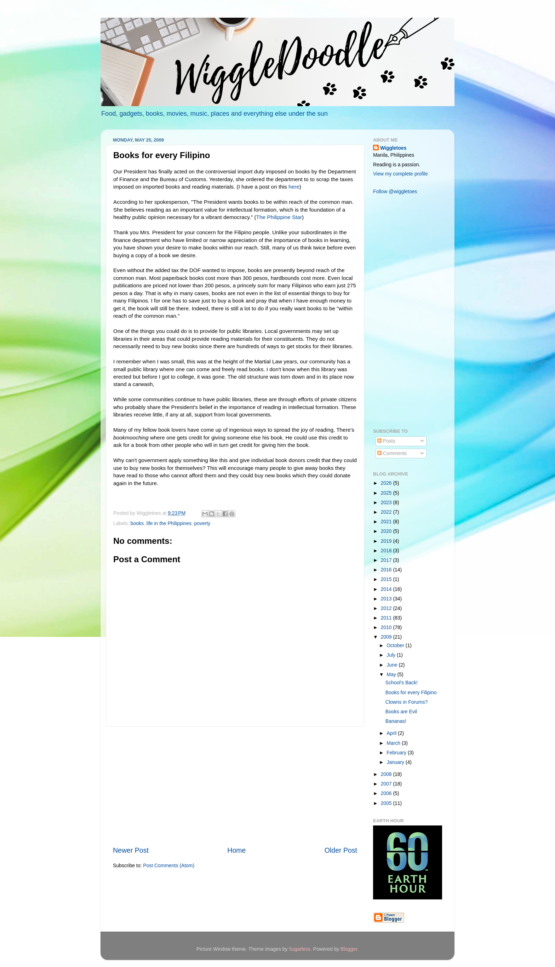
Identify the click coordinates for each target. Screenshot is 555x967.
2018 (387, 550)
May (392, 674)
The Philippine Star (279, 217)
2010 (387, 627)
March (394, 743)
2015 (387, 579)
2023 (387, 502)
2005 (387, 803)
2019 (387, 541)
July (392, 655)
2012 (387, 608)
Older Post (341, 850)
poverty (202, 523)
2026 (387, 483)
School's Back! (401, 682)
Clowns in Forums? (406, 702)
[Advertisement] (235, 786)
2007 (387, 784)
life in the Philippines (169, 523)
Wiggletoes (393, 148)
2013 (387, 599)
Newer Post (131, 850)
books (137, 523)
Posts (386, 441)
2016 (387, 569)
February (397, 752)
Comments (392, 453)
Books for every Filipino (411, 692)
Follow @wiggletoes (395, 191)
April (392, 733)
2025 (387, 493)
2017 (387, 560)
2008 (387, 774)
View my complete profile (400, 174)
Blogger (349, 949)
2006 (387, 793)
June (393, 665)
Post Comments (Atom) (168, 865)
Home (236, 850)
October (396, 645)
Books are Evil (401, 711)
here (293, 187)
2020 (387, 531)
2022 (387, 512)
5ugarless (299, 949)
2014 (387, 589)
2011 (387, 618)
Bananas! (395, 721)
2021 (387, 521)
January (396, 762)
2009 (387, 637)
